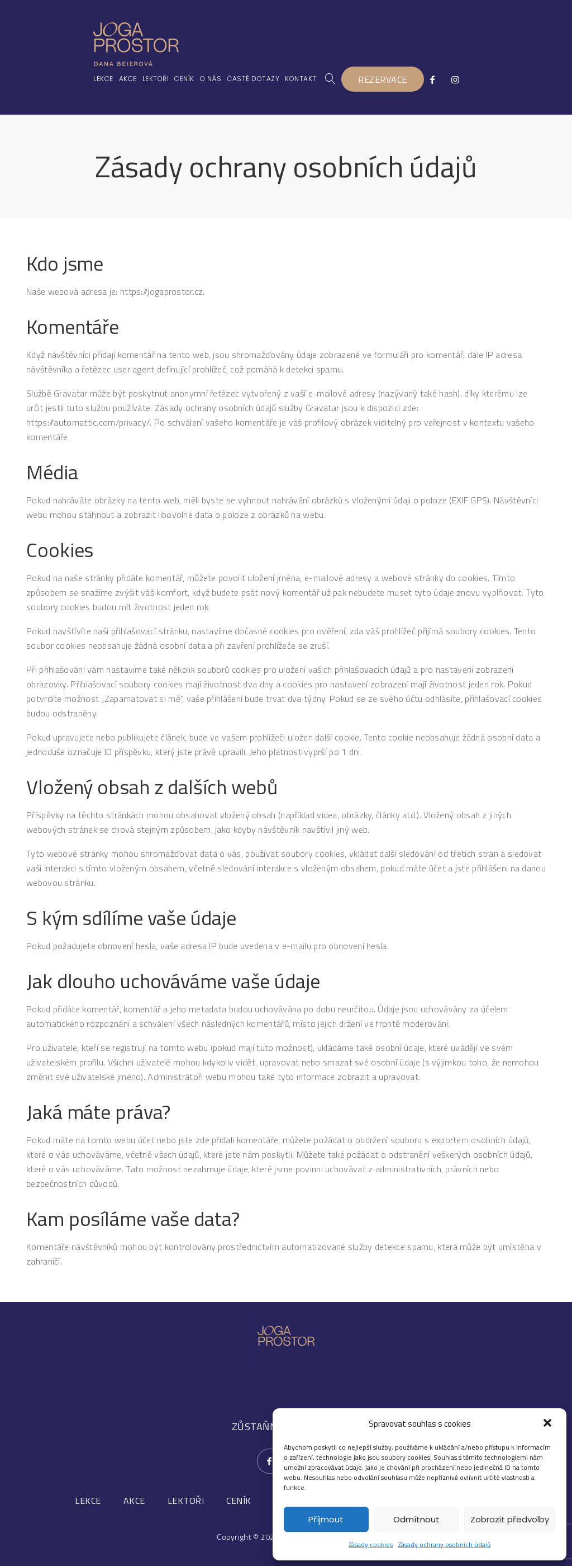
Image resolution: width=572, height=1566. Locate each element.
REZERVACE (383, 79)
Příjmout (326, 1519)
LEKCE (88, 1500)
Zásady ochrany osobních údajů (444, 1544)
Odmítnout (416, 1519)
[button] (548, 1424)
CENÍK (238, 1500)
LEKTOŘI (186, 1500)
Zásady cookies (371, 1544)
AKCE (134, 1500)
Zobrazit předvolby (509, 1519)
